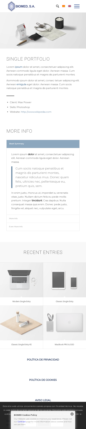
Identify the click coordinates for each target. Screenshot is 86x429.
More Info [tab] (13, 218)
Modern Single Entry (22, 301)
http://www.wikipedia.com (36, 111)
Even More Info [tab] (16, 226)
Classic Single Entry (64, 301)
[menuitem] (56, 6)
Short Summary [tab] (16, 143)
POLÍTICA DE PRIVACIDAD (43, 359)
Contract (22, 421)
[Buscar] (56, 6)
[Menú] (75, 6)
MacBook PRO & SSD (64, 344)
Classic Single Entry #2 (21, 344)
